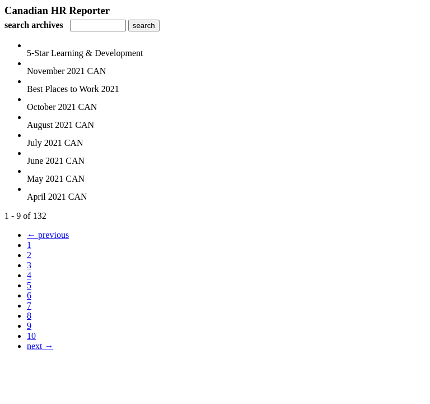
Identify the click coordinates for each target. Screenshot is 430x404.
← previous (48, 235)
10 (31, 336)
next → (40, 346)
